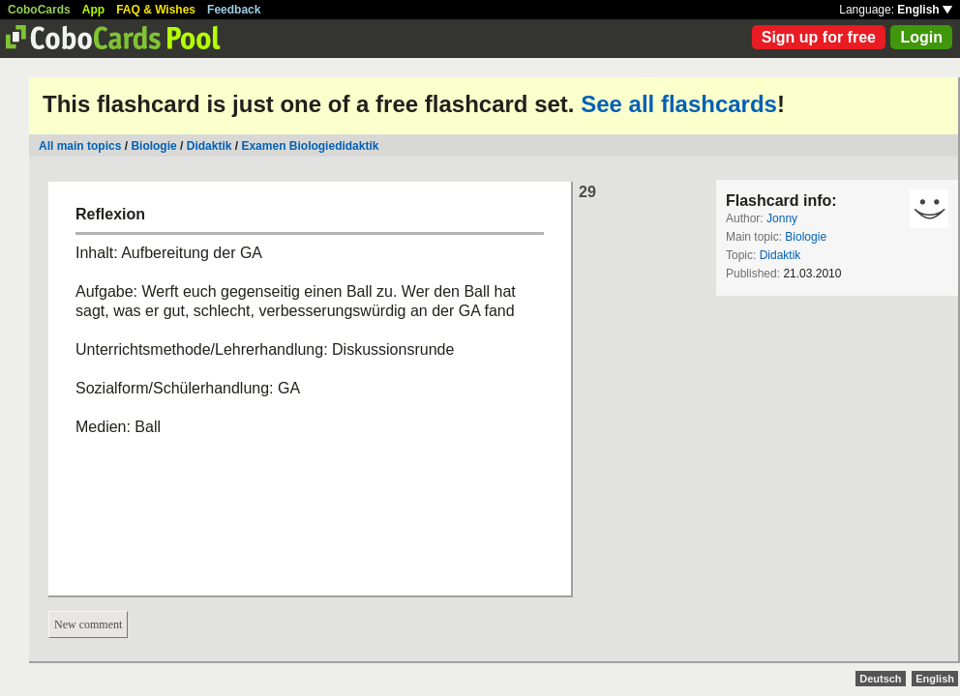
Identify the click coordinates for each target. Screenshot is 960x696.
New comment (88, 624)
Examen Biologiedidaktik (309, 146)
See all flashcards (679, 104)
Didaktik (209, 146)
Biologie (153, 146)
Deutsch (880, 678)
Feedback (233, 9)
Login (921, 37)
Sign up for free (819, 37)
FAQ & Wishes (155, 9)
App (93, 9)
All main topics (80, 146)
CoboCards (39, 9)
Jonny (781, 218)
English (924, 9)
